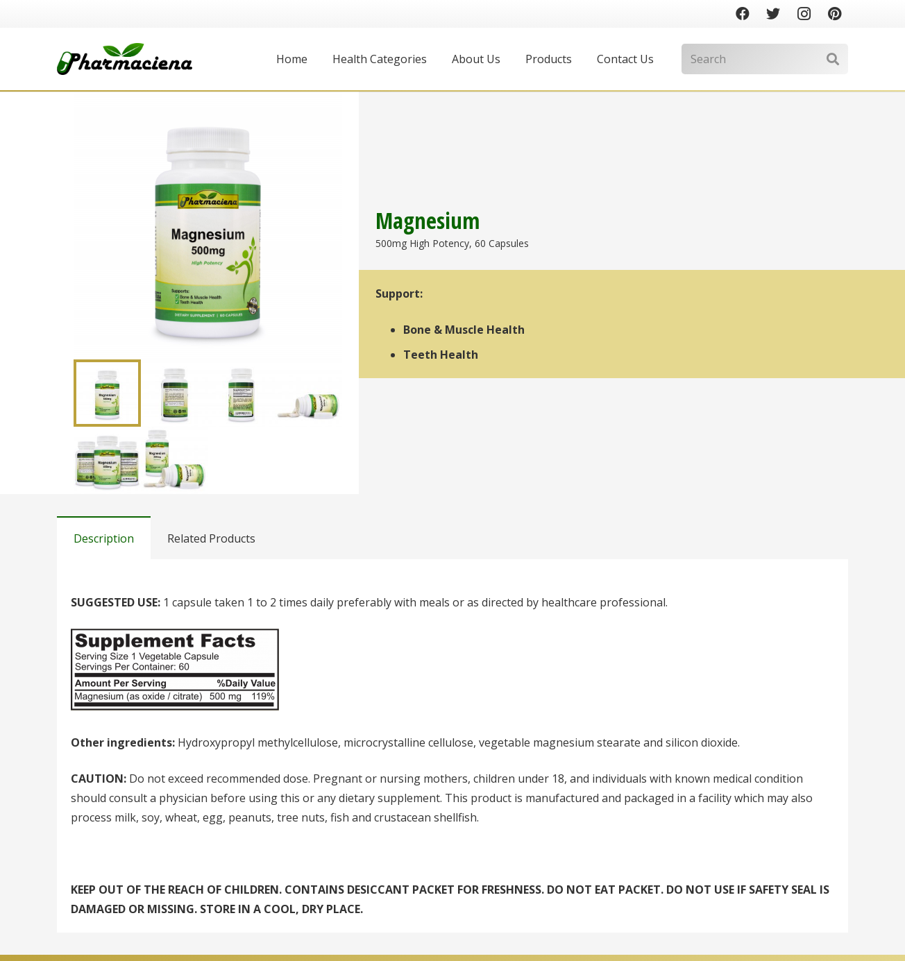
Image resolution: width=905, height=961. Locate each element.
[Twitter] (773, 14)
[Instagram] (804, 14)
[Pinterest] (834, 14)
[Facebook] (742, 14)
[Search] (765, 59)
